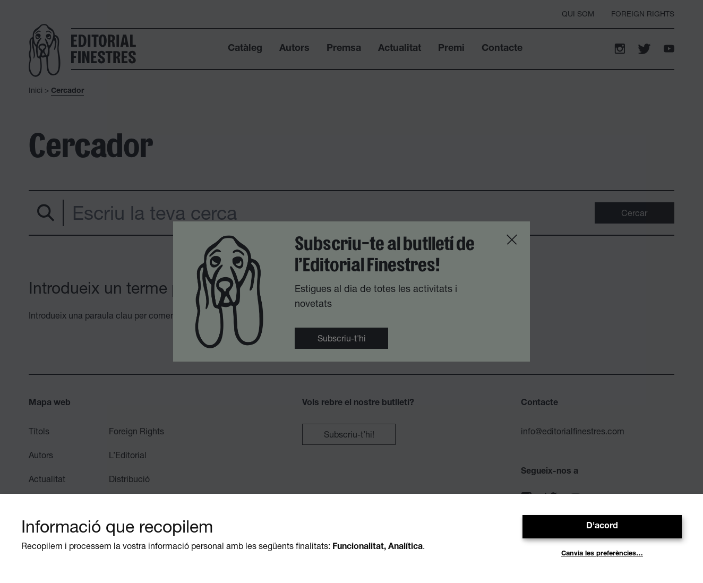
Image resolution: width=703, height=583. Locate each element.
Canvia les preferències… (602, 554)
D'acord (602, 526)
